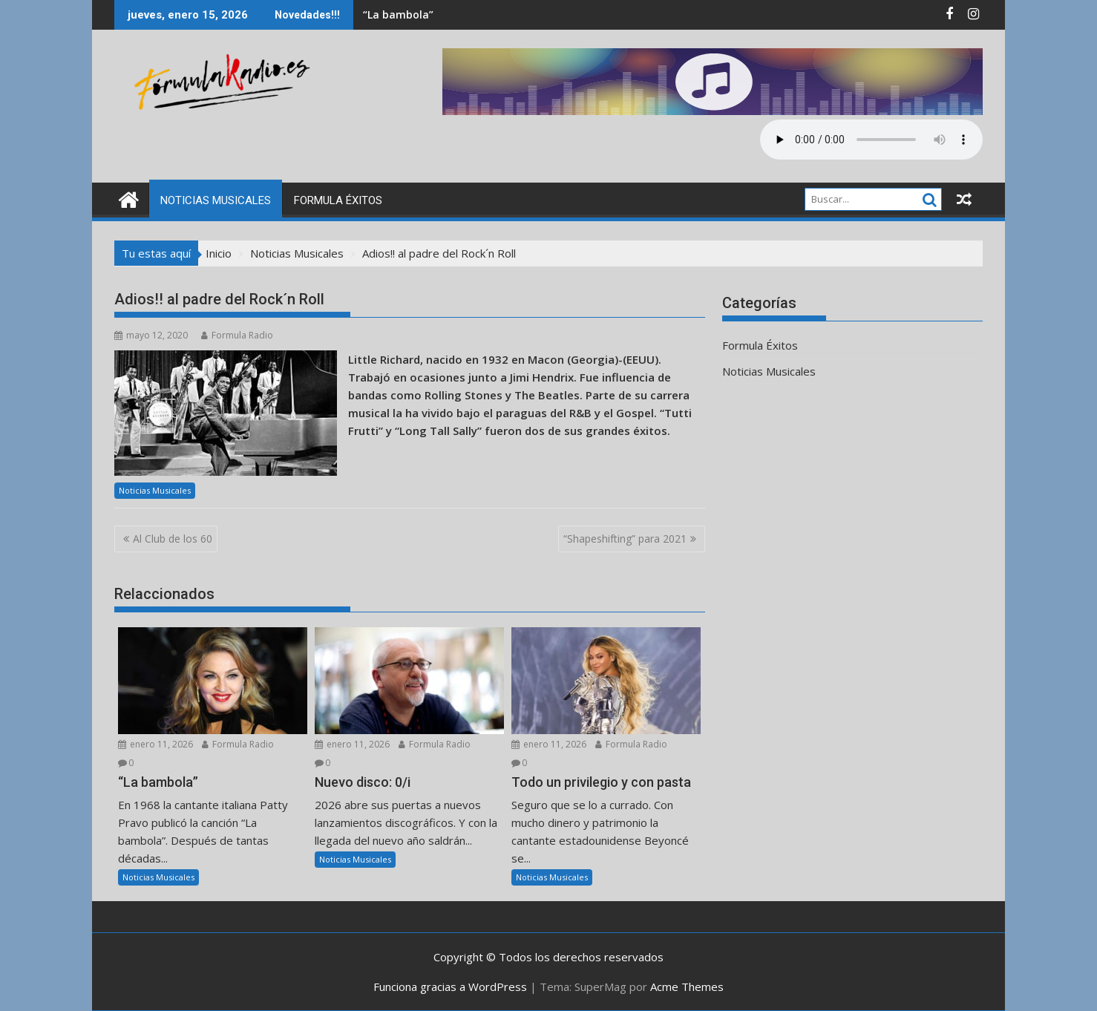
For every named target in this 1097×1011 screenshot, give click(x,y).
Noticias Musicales (215, 200)
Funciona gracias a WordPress (450, 986)
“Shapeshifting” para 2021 (625, 538)
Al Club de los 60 (172, 538)
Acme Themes (687, 986)
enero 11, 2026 (155, 744)
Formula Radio (237, 335)
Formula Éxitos (338, 200)
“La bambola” (398, 14)
